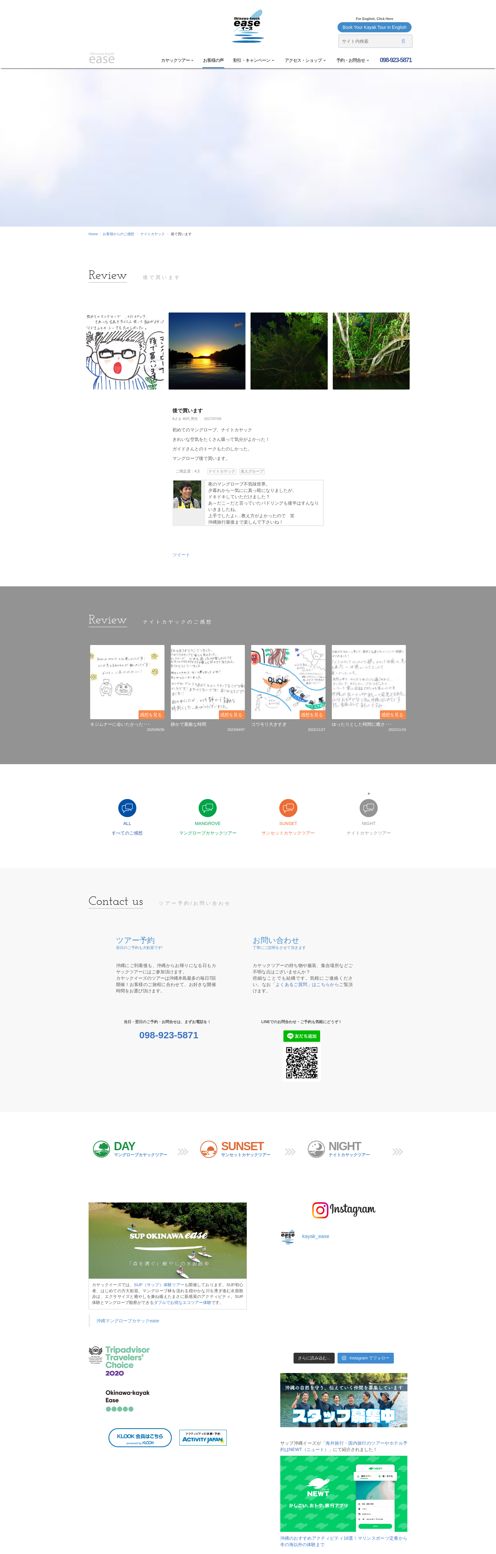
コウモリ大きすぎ (269, 724)
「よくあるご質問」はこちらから (305, 984)
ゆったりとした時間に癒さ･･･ (362, 724)
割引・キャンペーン (253, 60)
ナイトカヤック (152, 234)
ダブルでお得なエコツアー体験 (182, 1302)
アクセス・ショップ (305, 60)
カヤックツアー (177, 60)
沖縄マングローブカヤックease (127, 1320)
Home (93, 234)
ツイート (181, 554)
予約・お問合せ (352, 60)
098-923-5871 (395, 59)
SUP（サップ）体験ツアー (159, 1284)
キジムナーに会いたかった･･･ (120, 724)
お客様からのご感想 (118, 234)
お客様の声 (213, 60)
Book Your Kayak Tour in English (374, 27)
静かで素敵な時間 (188, 724)
